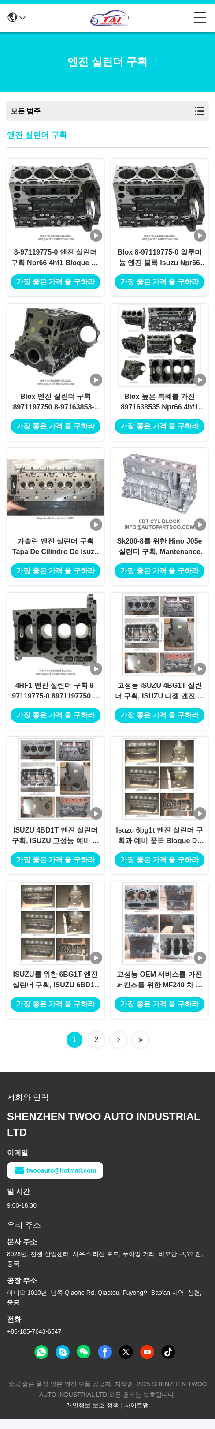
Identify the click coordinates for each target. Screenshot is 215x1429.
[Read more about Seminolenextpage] (118, 1050)
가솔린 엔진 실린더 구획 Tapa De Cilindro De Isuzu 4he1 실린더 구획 (55, 552)
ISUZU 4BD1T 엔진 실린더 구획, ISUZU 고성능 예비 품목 (55, 844)
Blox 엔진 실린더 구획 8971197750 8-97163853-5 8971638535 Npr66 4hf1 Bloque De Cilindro (55, 406)
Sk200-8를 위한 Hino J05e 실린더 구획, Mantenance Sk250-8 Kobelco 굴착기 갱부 (159, 552)
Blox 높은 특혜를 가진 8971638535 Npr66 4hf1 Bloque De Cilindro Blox (159, 406)
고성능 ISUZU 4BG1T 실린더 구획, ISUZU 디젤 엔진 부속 (159, 698)
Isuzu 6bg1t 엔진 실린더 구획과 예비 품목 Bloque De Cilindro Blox (159, 844)
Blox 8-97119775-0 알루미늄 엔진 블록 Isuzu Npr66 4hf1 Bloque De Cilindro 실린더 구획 (159, 260)
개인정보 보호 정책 (92, 1414)
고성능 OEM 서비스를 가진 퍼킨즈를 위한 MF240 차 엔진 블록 (159, 990)
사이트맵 (136, 1414)
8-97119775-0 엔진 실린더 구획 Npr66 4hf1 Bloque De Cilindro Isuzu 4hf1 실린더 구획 (55, 260)
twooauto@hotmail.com (55, 1180)
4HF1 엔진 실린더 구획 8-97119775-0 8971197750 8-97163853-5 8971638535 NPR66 (55, 698)
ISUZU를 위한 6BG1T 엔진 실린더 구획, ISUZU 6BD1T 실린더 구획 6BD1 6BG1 (55, 990)
